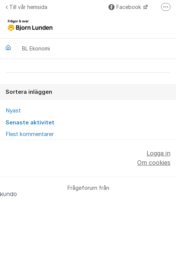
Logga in (158, 153)
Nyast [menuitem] (13, 110)
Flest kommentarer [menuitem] (30, 134)
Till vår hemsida (26, 7)
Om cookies (153, 162)
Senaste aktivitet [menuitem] (30, 122)
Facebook (125, 7)
